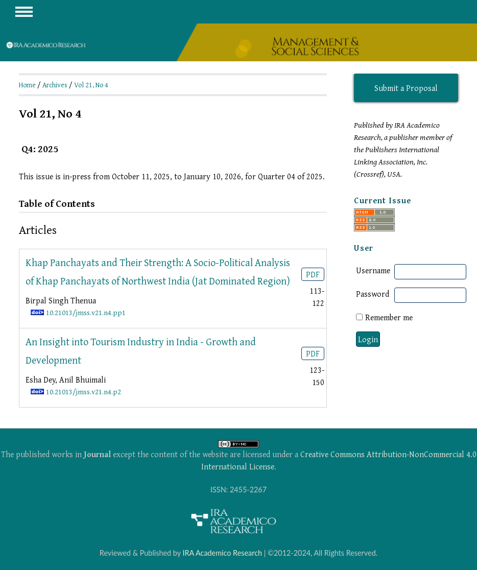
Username (373, 270)
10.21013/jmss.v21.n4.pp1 (86, 312)
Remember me (389, 317)
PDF (313, 274)
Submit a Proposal (406, 88)
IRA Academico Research (222, 553)
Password (372, 294)
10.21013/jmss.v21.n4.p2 (83, 391)
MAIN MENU (24, 12)
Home (27, 85)
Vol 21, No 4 (91, 85)
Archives (54, 85)
